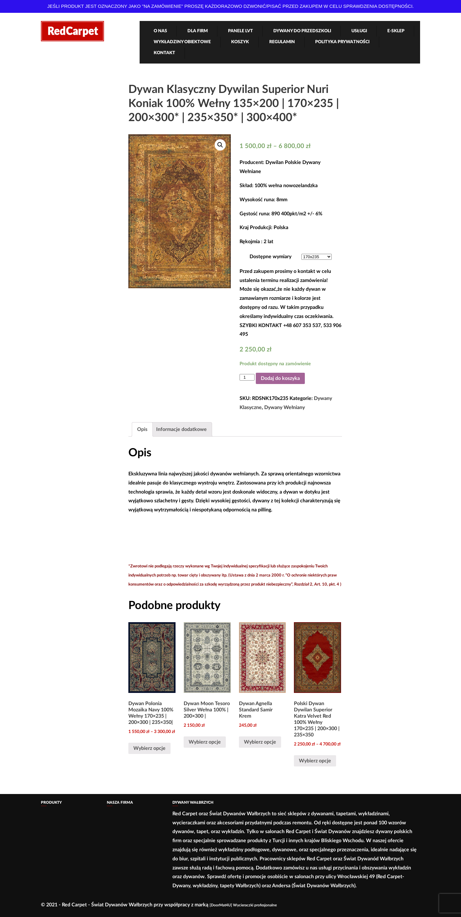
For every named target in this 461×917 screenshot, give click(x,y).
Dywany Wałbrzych (192, 802)
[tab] (142, 429)
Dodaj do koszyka (280, 378)
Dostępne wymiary (270, 256)
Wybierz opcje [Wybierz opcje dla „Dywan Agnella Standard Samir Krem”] (260, 742)
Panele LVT (240, 31)
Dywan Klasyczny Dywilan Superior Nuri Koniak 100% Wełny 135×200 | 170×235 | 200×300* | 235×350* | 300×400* (233, 103)
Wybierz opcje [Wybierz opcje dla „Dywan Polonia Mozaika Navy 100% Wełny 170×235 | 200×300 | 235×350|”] (149, 748)
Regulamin (282, 42)
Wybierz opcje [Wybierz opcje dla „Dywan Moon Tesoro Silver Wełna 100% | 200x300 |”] (205, 742)
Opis (142, 429)
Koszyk (240, 42)
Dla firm (197, 31)
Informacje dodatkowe (181, 429)
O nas (160, 31)
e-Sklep (395, 31)
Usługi (359, 31)
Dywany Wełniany (284, 407)
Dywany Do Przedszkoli (302, 31)
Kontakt (164, 53)
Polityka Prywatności (342, 42)
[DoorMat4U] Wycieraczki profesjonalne (243, 905)
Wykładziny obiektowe (182, 42)
